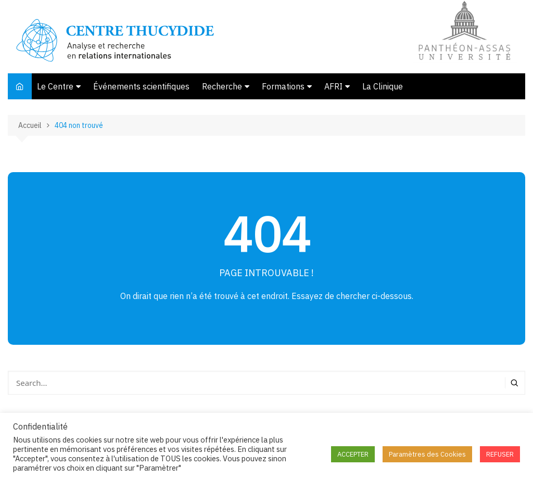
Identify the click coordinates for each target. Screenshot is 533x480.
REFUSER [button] (500, 454)
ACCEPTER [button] (353, 454)
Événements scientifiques (141, 86)
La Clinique (382, 86)
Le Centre (55, 86)
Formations (283, 86)
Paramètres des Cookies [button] (427, 454)
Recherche (222, 86)
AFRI (333, 86)
